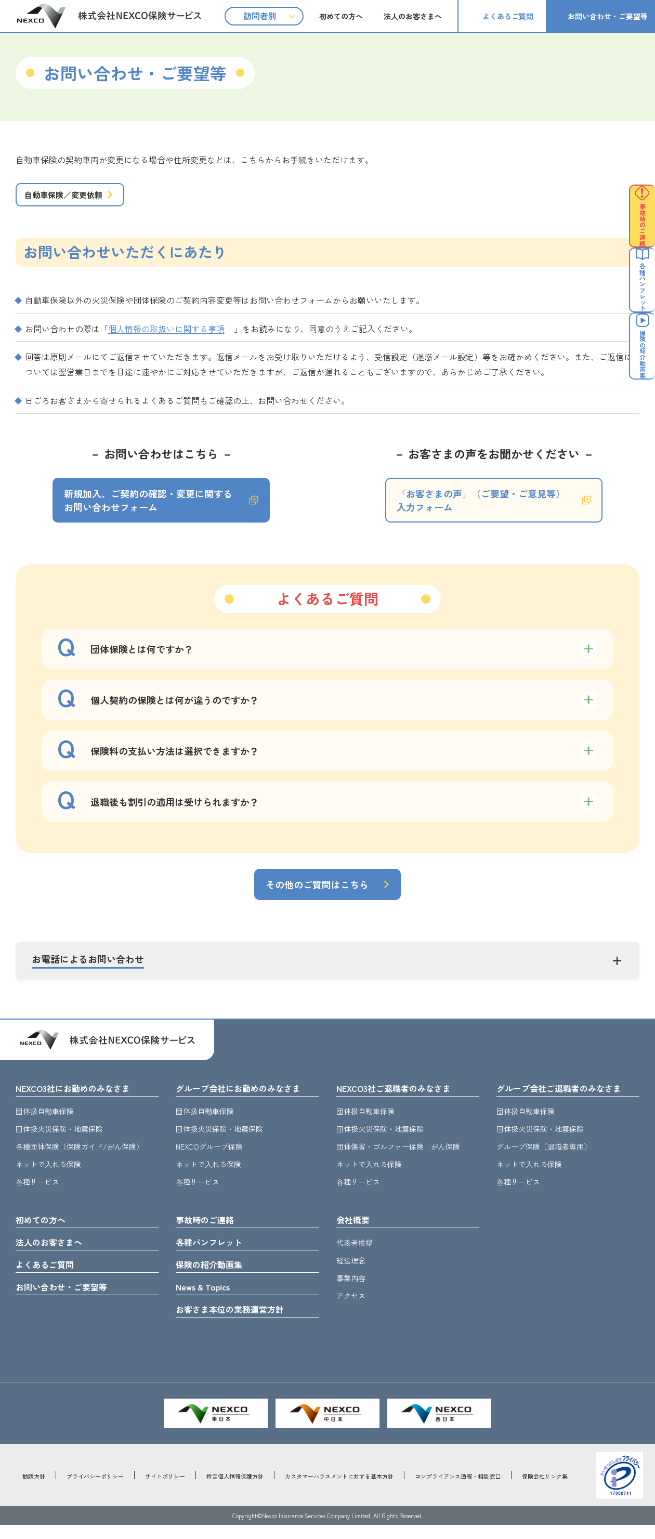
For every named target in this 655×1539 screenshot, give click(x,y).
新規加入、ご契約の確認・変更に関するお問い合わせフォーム (148, 507)
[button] (327, 968)
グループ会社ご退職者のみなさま (566, 1096)
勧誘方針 (33, 1490)
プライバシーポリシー (95, 1490)
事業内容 (350, 1288)
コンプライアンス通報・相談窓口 (458, 1490)
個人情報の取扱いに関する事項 (166, 336)
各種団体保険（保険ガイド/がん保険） (79, 1155)
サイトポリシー (165, 1490)
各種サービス (37, 1190)
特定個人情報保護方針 (235, 1490)
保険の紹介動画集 (213, 1276)
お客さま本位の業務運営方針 (236, 1322)
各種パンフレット (213, 1252)
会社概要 (355, 1229)
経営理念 (350, 1270)
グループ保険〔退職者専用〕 (543, 1155)
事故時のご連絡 (208, 1229)
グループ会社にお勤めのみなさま (246, 1096)
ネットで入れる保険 (48, 1173)
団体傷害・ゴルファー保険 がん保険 (398, 1155)
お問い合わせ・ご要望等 (608, 16)
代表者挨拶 (354, 1252)
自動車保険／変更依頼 (74, 198)
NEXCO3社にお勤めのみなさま (79, 1096)
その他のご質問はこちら (317, 892)
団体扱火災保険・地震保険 (59, 1137)
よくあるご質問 (507, 16)
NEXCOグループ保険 (209, 1155)
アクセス (350, 1305)
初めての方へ (341, 16)
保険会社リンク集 (545, 1490)
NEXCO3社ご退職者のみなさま (400, 1096)
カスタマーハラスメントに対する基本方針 (339, 1490)
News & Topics (206, 1299)
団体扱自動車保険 (45, 1120)
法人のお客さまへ (413, 16)
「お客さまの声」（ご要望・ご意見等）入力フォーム (481, 507)
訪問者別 (260, 15)
